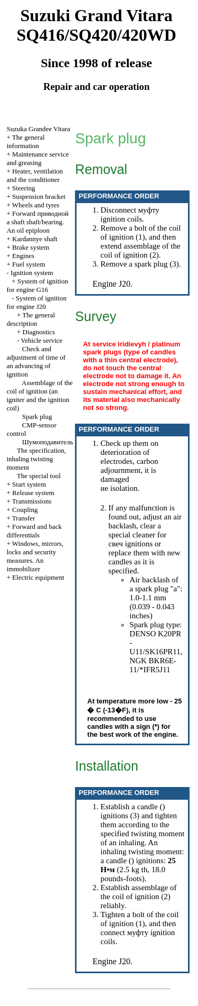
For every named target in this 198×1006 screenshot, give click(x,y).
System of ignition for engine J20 (36, 302)
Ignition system (32, 273)
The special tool (39, 476)
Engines (23, 256)
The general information (25, 141)
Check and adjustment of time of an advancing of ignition (35, 361)
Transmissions (32, 501)
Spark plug (37, 416)
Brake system (30, 247)
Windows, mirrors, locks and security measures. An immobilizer (34, 556)
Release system (33, 493)
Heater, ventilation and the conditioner (34, 175)
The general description (30, 319)
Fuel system (28, 264)
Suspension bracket (38, 196)
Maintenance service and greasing (37, 158)
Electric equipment (38, 577)
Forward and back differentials (33, 531)
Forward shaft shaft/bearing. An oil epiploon (37, 221)
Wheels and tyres (36, 205)
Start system (29, 484)
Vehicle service (41, 340)
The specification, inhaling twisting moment (36, 458)
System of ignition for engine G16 (37, 285)
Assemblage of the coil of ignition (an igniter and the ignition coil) (39, 395)
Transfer (23, 518)
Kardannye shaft (35, 239)
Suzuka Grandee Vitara (38, 129)
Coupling (24, 510)
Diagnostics (39, 332)
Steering (23, 188)
